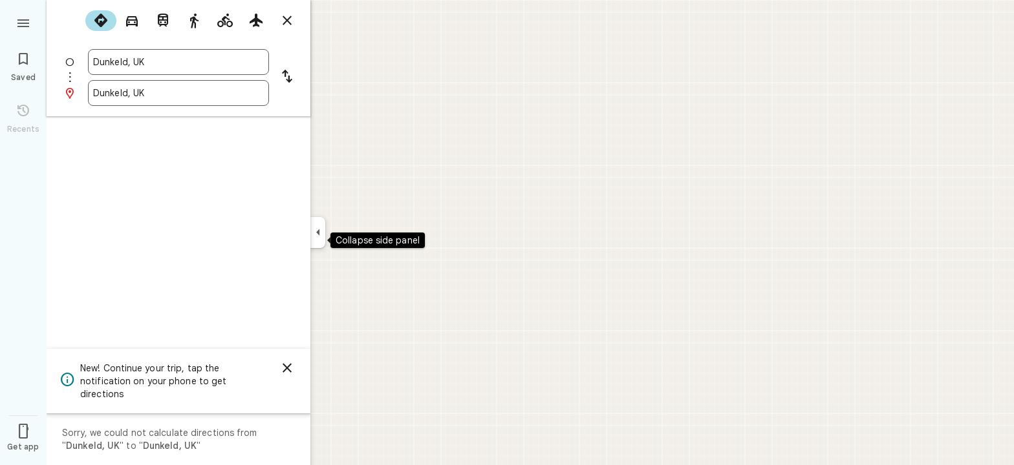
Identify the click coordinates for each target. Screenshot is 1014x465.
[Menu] (23, 22)
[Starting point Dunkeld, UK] (178, 62)
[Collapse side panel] (317, 232)
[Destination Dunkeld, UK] (178, 93)
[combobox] (178, 62)
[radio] (100, 21)
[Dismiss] (287, 368)
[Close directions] (287, 20)
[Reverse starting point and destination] (287, 77)
